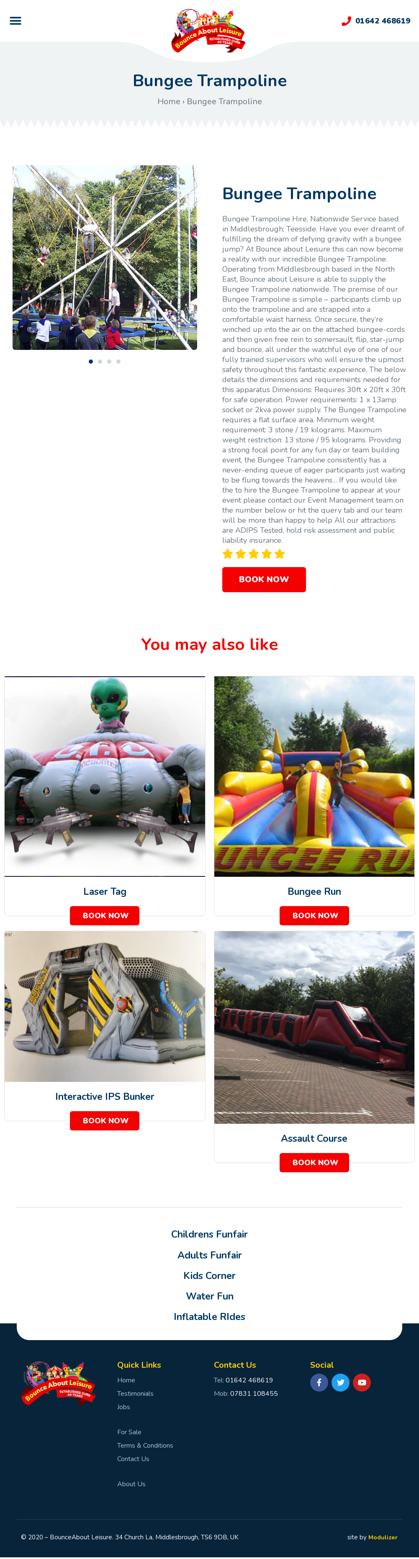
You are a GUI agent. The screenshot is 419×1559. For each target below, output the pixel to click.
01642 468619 (383, 21)
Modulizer (382, 1539)
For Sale (129, 1433)
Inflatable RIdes (209, 1318)
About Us (131, 1485)
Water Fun (209, 1298)
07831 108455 (254, 1395)
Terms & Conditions (145, 1447)
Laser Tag (105, 891)
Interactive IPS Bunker (105, 1096)
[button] (15, 21)
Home (168, 101)
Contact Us (133, 1460)
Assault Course (314, 1138)
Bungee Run (314, 891)
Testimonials (135, 1395)
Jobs (123, 1408)
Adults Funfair (209, 1256)
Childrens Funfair (209, 1235)
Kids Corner (210, 1277)
